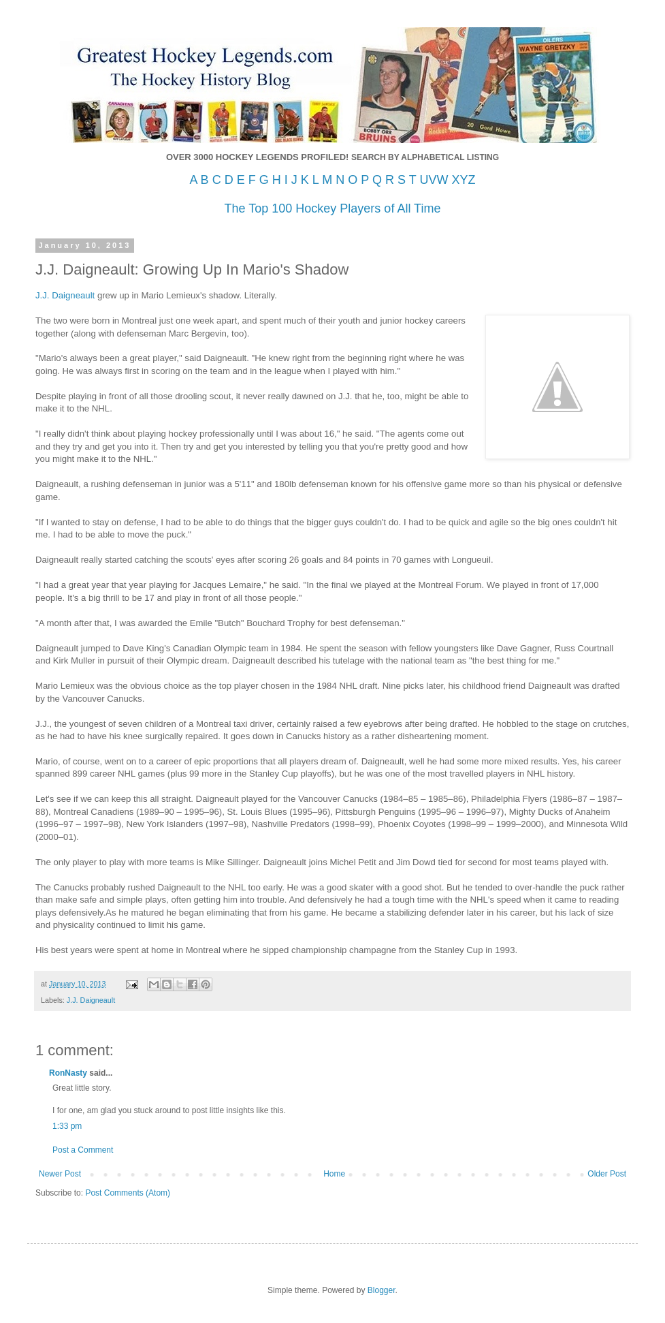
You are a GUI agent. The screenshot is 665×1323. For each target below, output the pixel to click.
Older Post (606, 1174)
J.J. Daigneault (91, 1000)
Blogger (381, 1290)
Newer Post (60, 1174)
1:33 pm (67, 1126)
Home (334, 1174)
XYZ (463, 180)
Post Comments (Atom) (127, 1193)
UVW (433, 180)
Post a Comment (82, 1150)
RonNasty (68, 1073)
